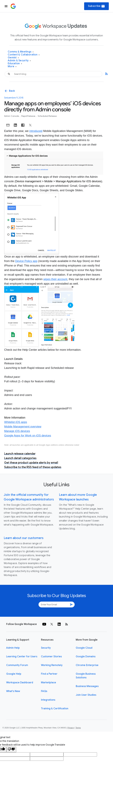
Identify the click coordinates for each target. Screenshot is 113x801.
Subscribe (96, 6)
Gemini (13, 57)
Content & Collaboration (24, 54)
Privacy (71, 728)
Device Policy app (26, 261)
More (12, 66)
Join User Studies (86, 694)
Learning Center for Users (21, 656)
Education (15, 63)
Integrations (48, 699)
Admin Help (13, 647)
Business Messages (87, 686)
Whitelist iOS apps (15, 422)
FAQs (44, 691)
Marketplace (48, 682)
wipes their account (55, 279)
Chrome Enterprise (87, 665)
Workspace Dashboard (19, 682)
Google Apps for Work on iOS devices (27, 435)
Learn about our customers (23, 538)
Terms (78, 728)
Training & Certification (54, 708)
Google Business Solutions (86, 675)
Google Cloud (84, 647)
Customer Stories (51, 656)
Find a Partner (49, 673)
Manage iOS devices (17, 431)
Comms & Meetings (21, 51)
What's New (13, 691)
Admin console (12, 116)
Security (46, 647)
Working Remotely (52, 665)
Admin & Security (19, 60)
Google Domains (85, 656)
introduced (35, 131)
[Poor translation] (11, 749)
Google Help (13, 673)
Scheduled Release (47, 116)
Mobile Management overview (22, 426)
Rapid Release (28, 116)
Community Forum (17, 665)
